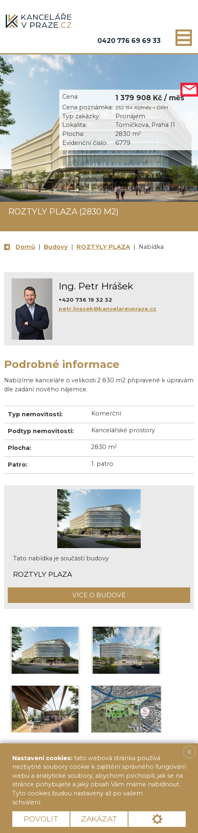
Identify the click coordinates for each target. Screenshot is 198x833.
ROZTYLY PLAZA (103, 247)
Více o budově (99, 595)
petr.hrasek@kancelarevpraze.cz (107, 308)
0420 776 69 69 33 (129, 41)
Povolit (41, 819)
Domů (25, 247)
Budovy (56, 247)
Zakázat (99, 819)
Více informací (71, 802)
